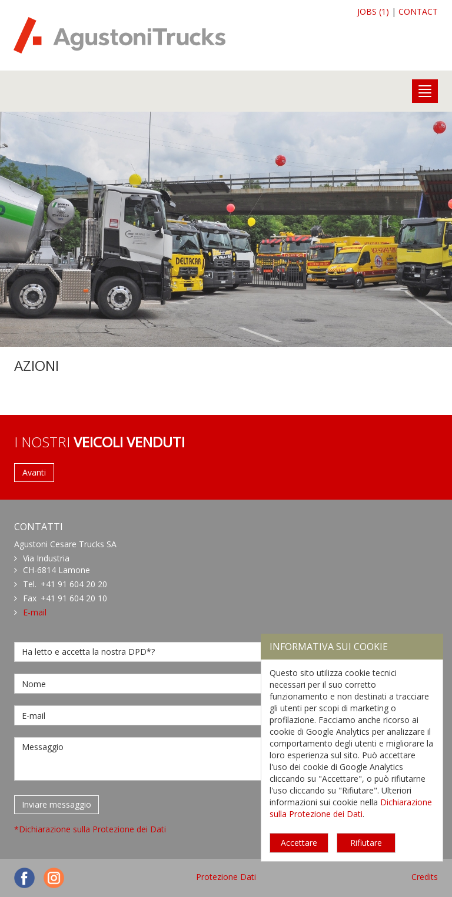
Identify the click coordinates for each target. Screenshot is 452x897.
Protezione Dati (226, 876)
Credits (424, 876)
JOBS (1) (373, 11)
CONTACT (418, 11)
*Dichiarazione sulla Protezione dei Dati (90, 829)
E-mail (34, 612)
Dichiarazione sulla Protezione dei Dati (351, 807)
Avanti (34, 472)
